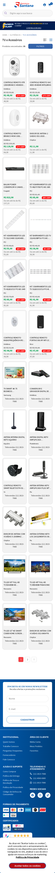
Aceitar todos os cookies (28, 866)
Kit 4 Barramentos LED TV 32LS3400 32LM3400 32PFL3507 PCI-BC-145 (14, 237)
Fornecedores (9, 755)
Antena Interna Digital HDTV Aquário (14, 438)
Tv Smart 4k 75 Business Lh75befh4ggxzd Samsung (11, 390)
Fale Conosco (9, 759)
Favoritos (34, 750)
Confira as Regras (33, 28)
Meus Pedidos (36, 746)
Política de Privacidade (27, 857)
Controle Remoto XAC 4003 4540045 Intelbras (40, 83)
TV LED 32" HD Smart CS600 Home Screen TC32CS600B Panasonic (14, 632)
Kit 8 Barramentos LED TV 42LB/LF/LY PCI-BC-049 (14, 287)
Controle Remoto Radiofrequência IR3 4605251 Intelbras (13, 339)
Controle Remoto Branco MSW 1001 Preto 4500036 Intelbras (12, 135)
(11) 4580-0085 (38, 778)
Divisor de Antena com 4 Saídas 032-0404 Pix (40, 632)
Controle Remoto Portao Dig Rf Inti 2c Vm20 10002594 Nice (39, 339)
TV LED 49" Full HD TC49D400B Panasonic (40, 583)
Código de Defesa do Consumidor (12, 793)
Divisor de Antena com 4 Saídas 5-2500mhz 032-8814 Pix (14, 535)
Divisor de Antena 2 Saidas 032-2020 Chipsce (39, 135)
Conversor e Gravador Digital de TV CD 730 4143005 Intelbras (40, 390)
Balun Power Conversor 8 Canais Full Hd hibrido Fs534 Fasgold (14, 186)
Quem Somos (9, 742)
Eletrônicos (15, 35)
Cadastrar (27, 719)
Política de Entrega (11, 776)
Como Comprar (9, 771)
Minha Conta (35, 742)
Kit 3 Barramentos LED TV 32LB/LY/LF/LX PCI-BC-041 (40, 288)
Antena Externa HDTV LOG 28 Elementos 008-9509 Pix (40, 535)
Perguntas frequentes (12, 750)
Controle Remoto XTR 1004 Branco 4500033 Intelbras (14, 84)
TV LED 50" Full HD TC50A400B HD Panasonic (12, 583)
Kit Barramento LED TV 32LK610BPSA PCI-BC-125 (40, 237)
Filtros (40, 46)
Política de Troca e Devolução (11, 781)
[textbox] (27, 13)
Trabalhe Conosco (11, 746)
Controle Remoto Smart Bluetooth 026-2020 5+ (14, 487)
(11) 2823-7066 (38, 774)
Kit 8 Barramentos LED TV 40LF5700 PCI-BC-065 (40, 185)
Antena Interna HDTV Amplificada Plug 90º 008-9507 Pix (39, 487)
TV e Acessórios (30, 35)
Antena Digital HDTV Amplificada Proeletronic (39, 438)
